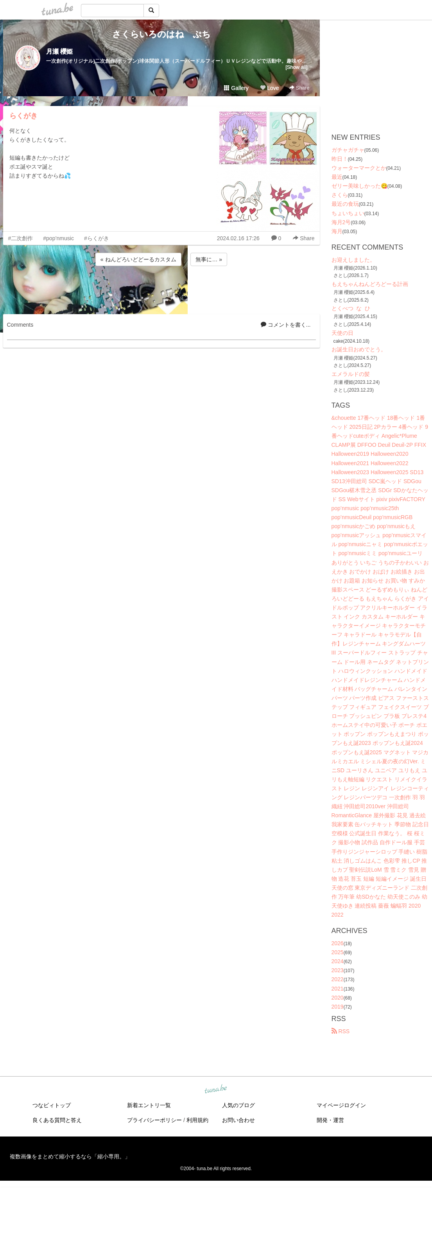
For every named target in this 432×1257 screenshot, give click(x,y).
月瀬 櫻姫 (59, 51)
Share (299, 88)
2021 (338, 988)
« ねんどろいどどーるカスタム (138, 259)
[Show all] (296, 67)
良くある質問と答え (57, 1120)
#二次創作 (20, 238)
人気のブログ (238, 1105)
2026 (338, 943)
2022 (338, 979)
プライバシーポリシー (154, 1120)
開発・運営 (330, 1120)
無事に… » (208, 259)
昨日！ (340, 159)
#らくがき (96, 238)
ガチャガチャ (348, 150)
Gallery (236, 88)
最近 (337, 177)
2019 (338, 1006)
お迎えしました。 (353, 260)
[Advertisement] (161, 288)
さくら (340, 195)
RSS (341, 1031)
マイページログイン (341, 1105)
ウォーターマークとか (359, 168)
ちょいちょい (348, 213)
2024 (338, 961)
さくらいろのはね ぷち (161, 34)
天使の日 (342, 333)
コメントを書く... (286, 325)
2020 (338, 997)
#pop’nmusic (58, 238)
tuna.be (216, 1089)
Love (269, 88)
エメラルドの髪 (351, 374)
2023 (338, 970)
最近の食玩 (345, 204)
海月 (337, 231)
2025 (338, 952)
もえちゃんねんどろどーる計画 (370, 284)
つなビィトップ (51, 1105)
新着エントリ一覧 (149, 1105)
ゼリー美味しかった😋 (359, 186)
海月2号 (341, 222)
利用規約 (197, 1120)
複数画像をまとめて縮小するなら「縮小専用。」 (70, 1156)
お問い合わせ (238, 1120)
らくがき (23, 116)
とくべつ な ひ (351, 308)
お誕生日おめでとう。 (359, 349)
